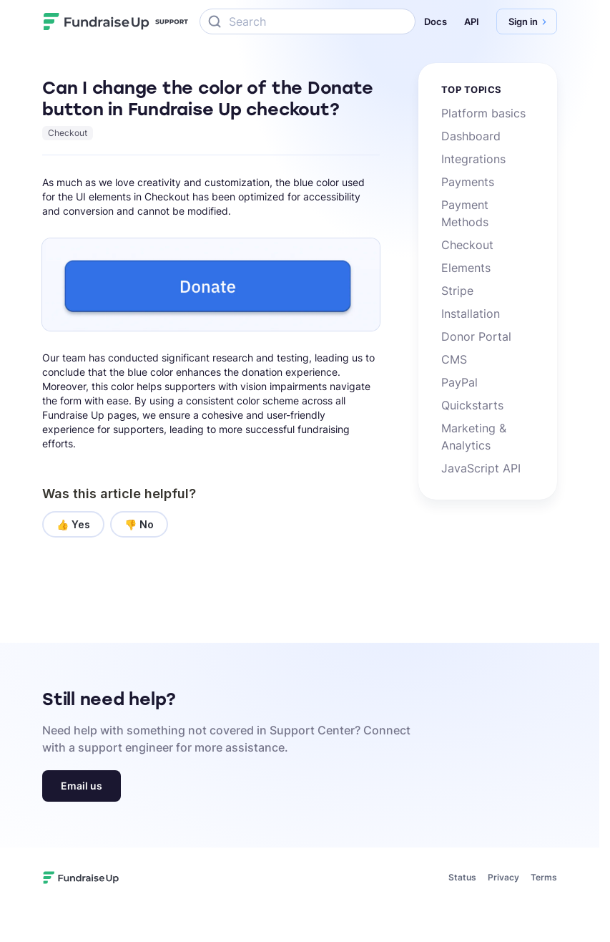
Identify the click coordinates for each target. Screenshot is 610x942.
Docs (435, 21)
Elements (466, 268)
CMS (454, 359)
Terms (544, 877)
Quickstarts (472, 405)
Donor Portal (476, 336)
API (471, 21)
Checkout (67, 132)
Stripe (457, 290)
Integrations (473, 159)
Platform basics (483, 113)
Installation (470, 313)
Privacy (503, 877)
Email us (81, 786)
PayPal (459, 382)
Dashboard (471, 136)
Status (462, 877)
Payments (467, 182)
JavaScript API (481, 468)
